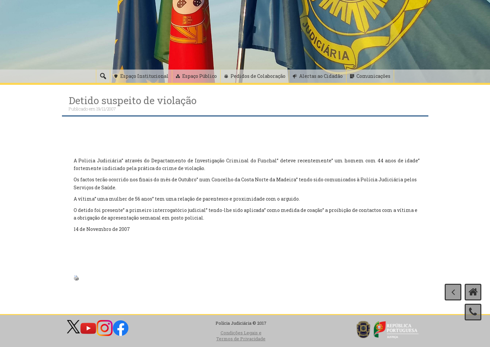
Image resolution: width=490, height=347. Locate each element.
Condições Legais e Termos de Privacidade (240, 336)
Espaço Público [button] (199, 76)
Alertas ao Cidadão (321, 76)
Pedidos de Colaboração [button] (258, 76)
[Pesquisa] (103, 76)
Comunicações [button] (373, 76)
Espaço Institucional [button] (144, 76)
